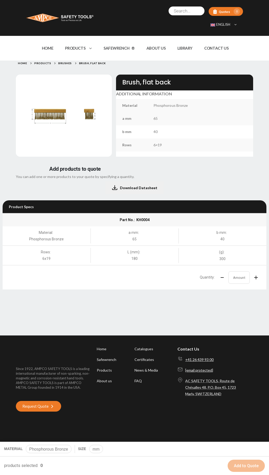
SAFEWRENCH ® (119, 48)
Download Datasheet (134, 188)
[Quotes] (226, 11)
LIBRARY (185, 48)
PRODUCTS (75, 48)
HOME (48, 48)
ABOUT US (156, 48)
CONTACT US (216, 48)
